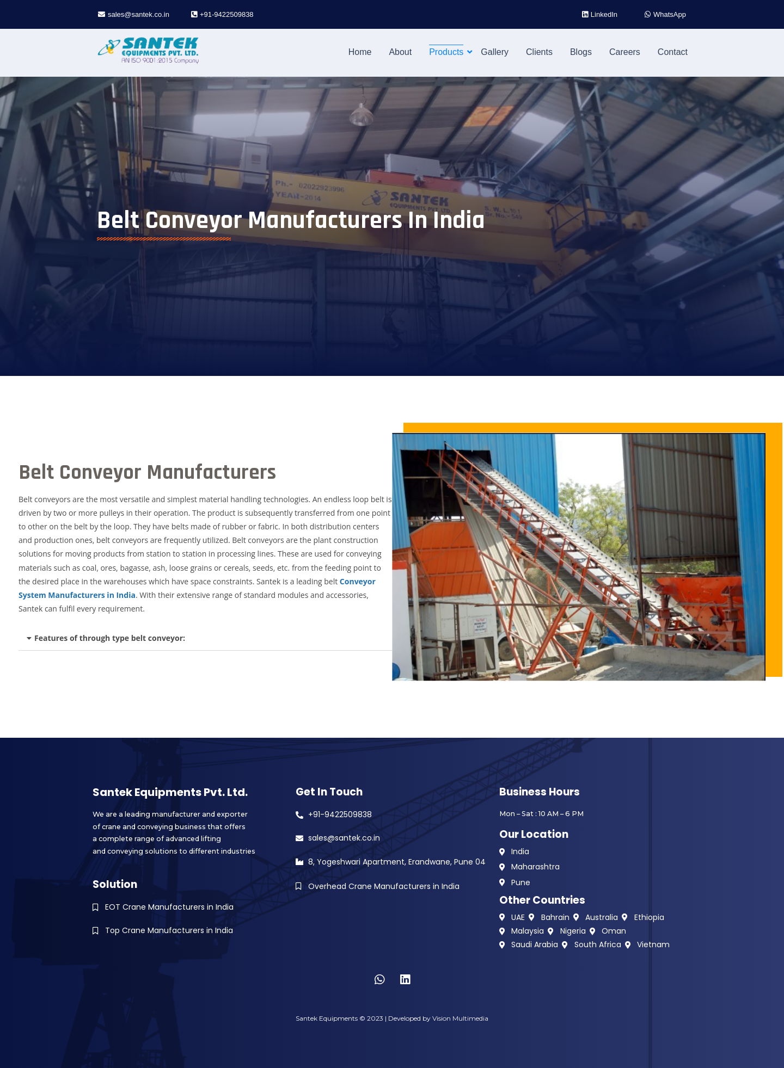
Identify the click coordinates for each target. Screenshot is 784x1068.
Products (448, 52)
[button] (205, 638)
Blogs (581, 52)
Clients (539, 52)
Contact (673, 52)
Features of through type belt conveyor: (109, 638)
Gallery (495, 52)
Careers (624, 52)
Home (360, 52)
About (400, 52)
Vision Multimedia (460, 1018)
